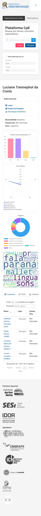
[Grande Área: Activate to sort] (33, 313)
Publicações (22, 319)
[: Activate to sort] (14, 313)
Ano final (7, 67)
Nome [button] (6, 311)
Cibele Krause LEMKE (6, 334)
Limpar (19, 45)
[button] (36, 5)
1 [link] (24, 368)
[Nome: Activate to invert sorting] (7, 313)
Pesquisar (30, 45)
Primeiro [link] (10, 368)
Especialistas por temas (13, 18)
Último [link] (20, 371)
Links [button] (20, 311)
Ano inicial (8, 60)
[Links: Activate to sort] (22, 313)
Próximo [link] (31, 368)
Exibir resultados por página (20, 302)
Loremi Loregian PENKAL (7, 356)
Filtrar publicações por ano (16, 56)
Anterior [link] (18, 368)
